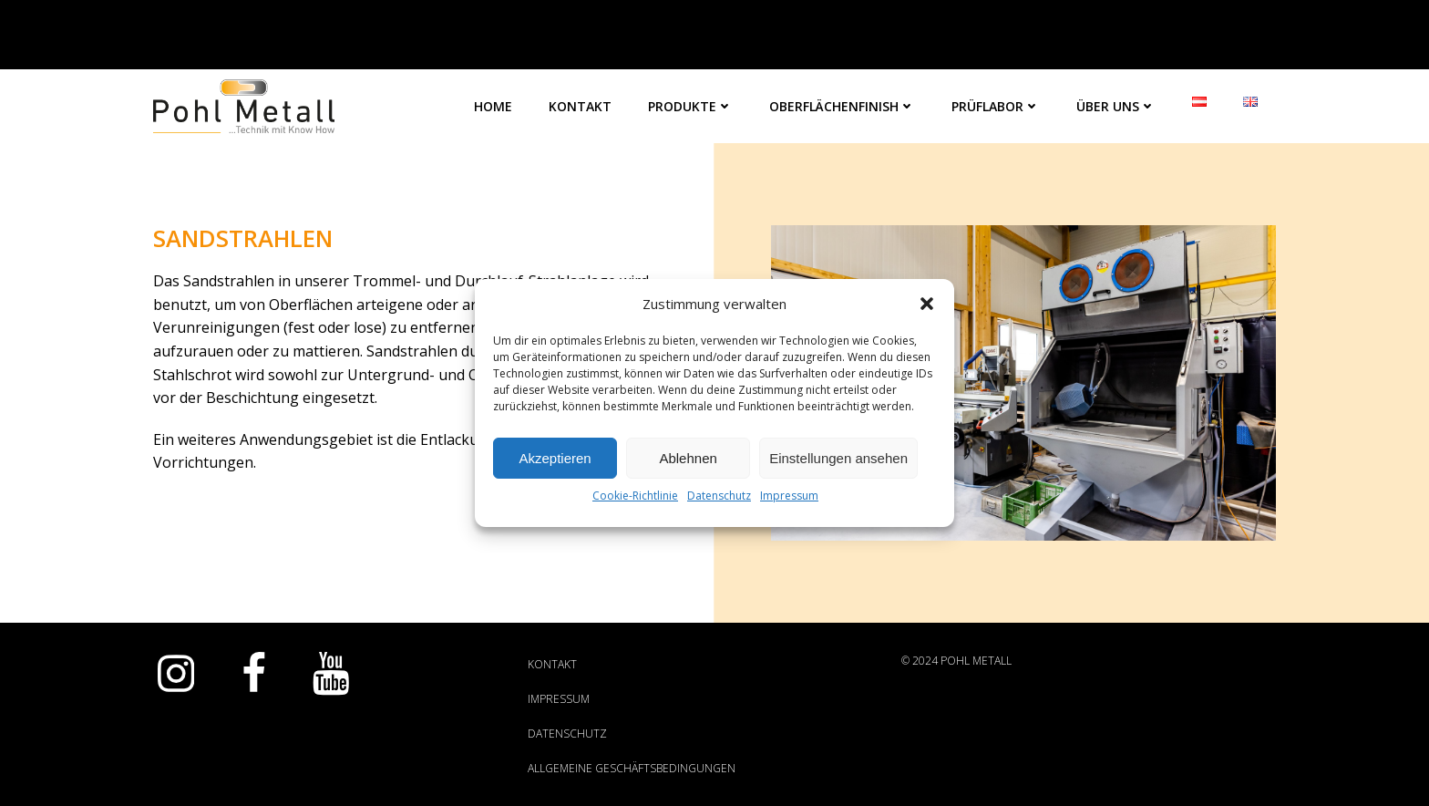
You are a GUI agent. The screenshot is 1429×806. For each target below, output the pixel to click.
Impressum (789, 495)
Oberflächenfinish (842, 106)
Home (493, 106)
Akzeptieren (555, 458)
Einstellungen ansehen (838, 458)
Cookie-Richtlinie (635, 495)
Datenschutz (719, 495)
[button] (927, 303)
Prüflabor (995, 106)
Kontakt (580, 106)
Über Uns (1116, 106)
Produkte (690, 106)
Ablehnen (687, 458)
